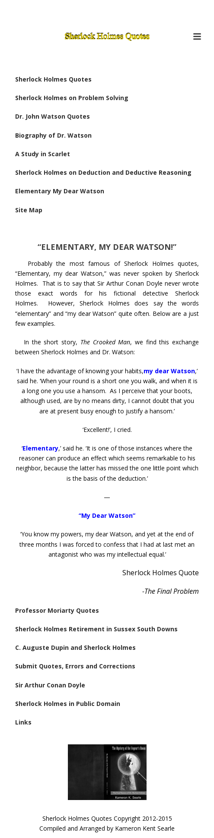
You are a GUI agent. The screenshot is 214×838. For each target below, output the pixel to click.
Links (23, 722)
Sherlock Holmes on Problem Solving (71, 98)
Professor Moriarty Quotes (57, 610)
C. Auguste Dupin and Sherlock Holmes (75, 647)
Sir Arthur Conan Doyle (50, 685)
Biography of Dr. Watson (53, 135)
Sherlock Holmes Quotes (53, 79)
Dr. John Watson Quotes (52, 116)
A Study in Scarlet (42, 154)
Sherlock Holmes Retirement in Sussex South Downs (96, 629)
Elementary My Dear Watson (59, 191)
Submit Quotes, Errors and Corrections (75, 666)
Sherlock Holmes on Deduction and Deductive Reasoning (103, 172)
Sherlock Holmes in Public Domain (67, 703)
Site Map (28, 210)
